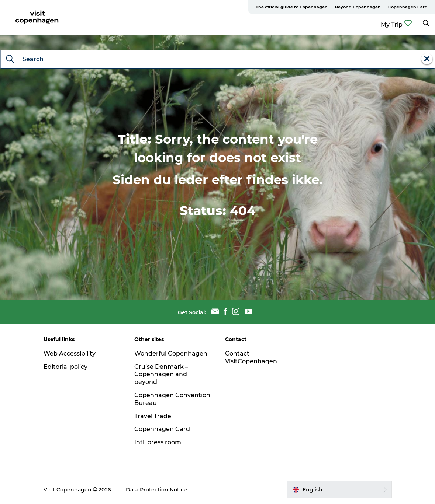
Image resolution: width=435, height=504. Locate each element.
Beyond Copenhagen (358, 7)
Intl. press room (157, 442)
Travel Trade (152, 416)
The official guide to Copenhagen (292, 7)
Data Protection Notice (156, 489)
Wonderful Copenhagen (170, 353)
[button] (339, 489)
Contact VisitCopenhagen (251, 357)
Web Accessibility (70, 353)
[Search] (10, 59)
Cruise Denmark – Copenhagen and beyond (161, 374)
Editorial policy (65, 366)
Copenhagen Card (408, 7)
